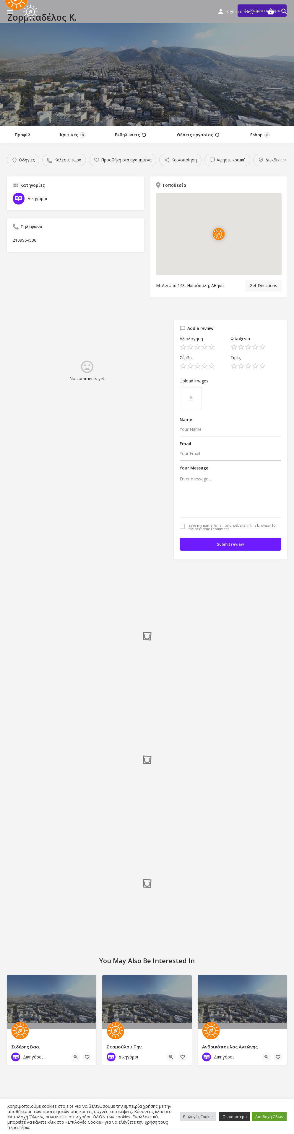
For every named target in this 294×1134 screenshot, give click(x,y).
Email (185, 443)
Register (253, 11)
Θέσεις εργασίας (198, 135)
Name (186, 419)
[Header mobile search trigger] (284, 11)
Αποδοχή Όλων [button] (269, 1116)
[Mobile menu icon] (10, 12)
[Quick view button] (75, 1057)
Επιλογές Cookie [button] (198, 1116)
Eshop (260, 135)
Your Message (194, 468)
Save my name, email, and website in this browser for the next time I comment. (233, 527)
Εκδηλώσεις (130, 135)
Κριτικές (72, 135)
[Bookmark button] (87, 1057)
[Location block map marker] (218, 234)
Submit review (230, 544)
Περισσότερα (235, 1116)
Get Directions (263, 285)
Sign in (232, 11)
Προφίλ (22, 135)
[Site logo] (31, 11)
